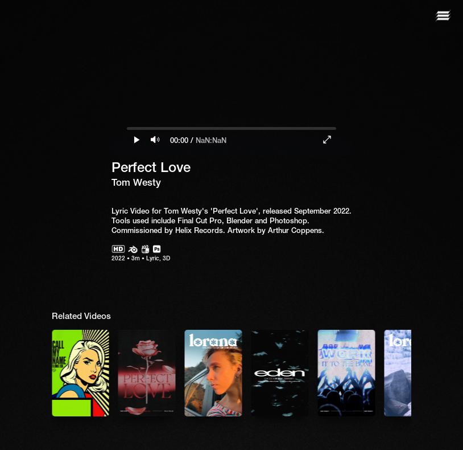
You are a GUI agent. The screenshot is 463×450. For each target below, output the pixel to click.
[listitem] (147, 373)
